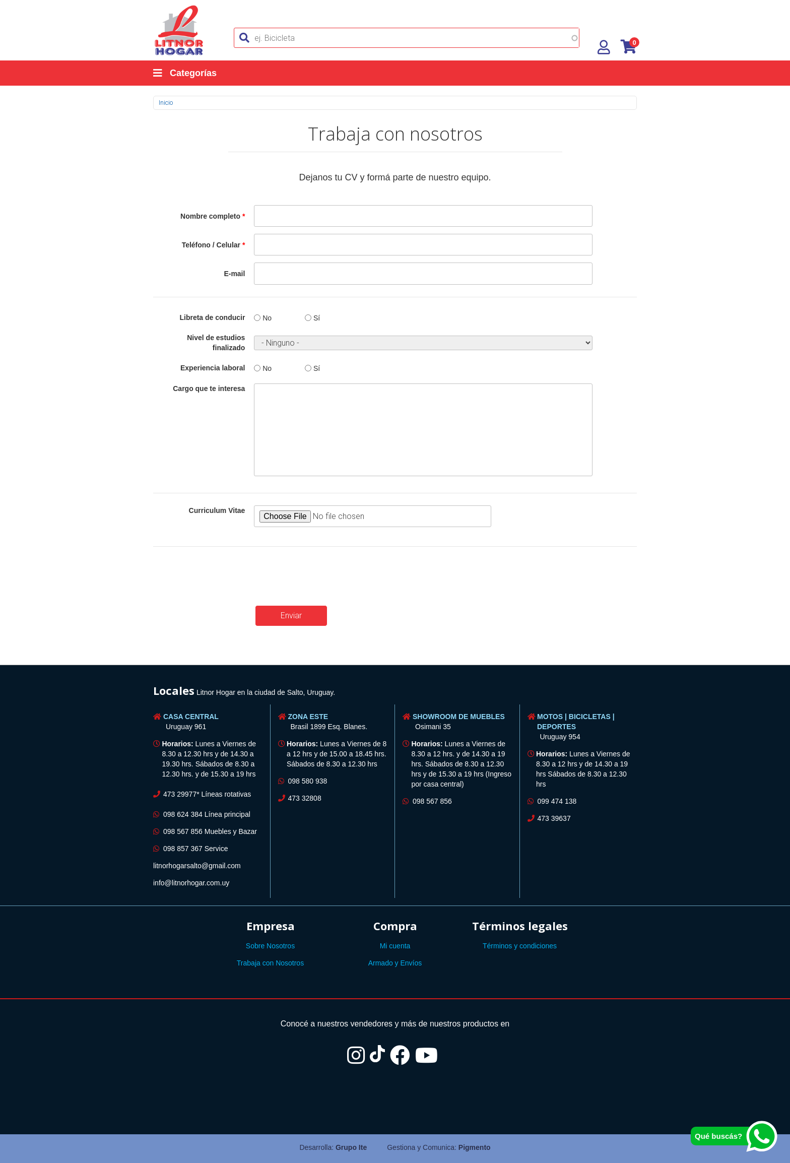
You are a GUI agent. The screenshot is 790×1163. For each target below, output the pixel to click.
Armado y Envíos (395, 963)
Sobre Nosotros (270, 946)
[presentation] (229, 578)
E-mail (234, 274)
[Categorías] (195, 73)
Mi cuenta (395, 946)
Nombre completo (212, 216)
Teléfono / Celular (213, 245)
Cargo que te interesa (209, 388)
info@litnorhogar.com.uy (191, 883)
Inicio (166, 102)
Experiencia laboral (212, 368)
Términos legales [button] (520, 925)
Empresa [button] (270, 925)
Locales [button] (173, 690)
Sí (316, 318)
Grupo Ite (351, 1147)
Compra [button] (395, 925)
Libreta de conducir (212, 317)
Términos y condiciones (520, 946)
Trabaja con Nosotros (270, 963)
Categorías (185, 73)
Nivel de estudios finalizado (216, 343)
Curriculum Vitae (217, 510)
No (267, 318)
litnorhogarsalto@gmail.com (197, 866)
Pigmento (474, 1147)
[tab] (395, 692)
